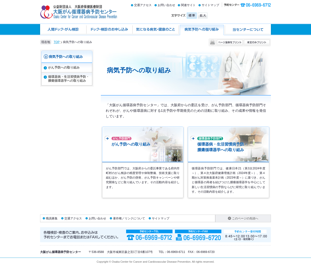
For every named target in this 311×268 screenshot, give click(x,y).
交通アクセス (143, 5)
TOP (57, 42)
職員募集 (52, 218)
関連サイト (188, 5)
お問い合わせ (166, 5)
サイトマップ (210, 5)
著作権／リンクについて (129, 218)
